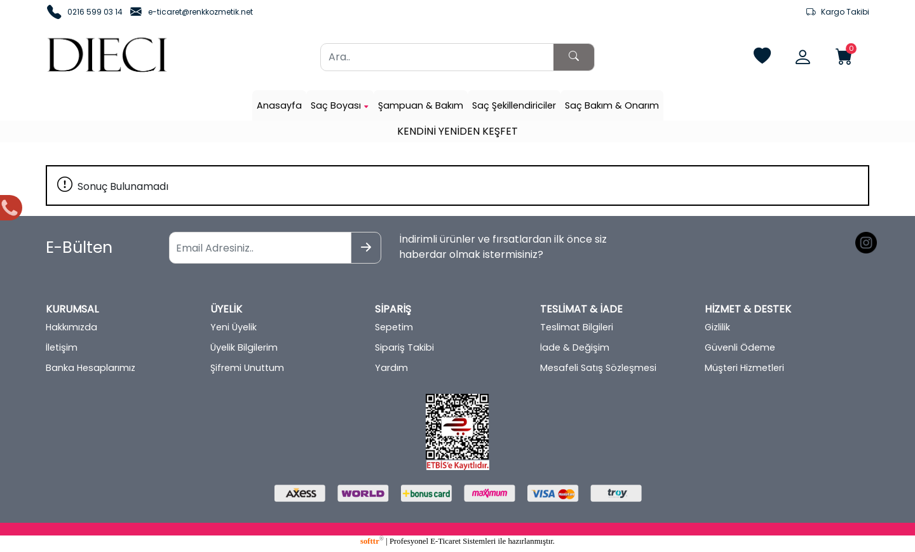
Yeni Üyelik (233, 327)
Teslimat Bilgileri (576, 327)
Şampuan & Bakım (420, 105)
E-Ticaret (445, 541)
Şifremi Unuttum (247, 367)
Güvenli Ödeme (740, 347)
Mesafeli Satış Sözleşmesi (598, 367)
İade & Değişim (574, 347)
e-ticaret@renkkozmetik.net (200, 11)
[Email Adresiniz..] (260, 248)
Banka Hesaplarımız (90, 367)
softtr (372, 541)
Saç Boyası (340, 105)
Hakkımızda (71, 327)
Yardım (391, 367)
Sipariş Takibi (404, 347)
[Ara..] (437, 57)
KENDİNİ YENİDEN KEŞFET (457, 131)
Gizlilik (717, 327)
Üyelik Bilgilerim (244, 347)
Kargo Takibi (837, 12)
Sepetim (394, 327)
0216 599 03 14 (95, 11)
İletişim (62, 347)
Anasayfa (279, 105)
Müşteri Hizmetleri (744, 367)
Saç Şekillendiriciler (514, 105)
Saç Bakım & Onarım (612, 105)
